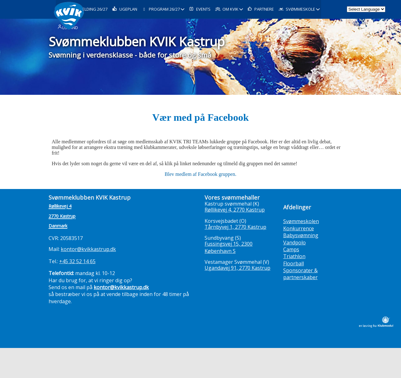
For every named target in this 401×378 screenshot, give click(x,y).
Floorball (293, 263)
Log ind (67, 46)
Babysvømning (300, 235)
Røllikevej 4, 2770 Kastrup (235, 209)
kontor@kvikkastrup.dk (88, 249)
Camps (291, 249)
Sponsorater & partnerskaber (300, 274)
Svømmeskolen (301, 221)
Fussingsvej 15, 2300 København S (229, 247)
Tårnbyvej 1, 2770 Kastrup (235, 226)
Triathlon (294, 256)
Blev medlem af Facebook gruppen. (201, 174)
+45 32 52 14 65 (77, 261)
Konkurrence (298, 228)
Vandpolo (294, 242)
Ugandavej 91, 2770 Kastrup (237, 267)
